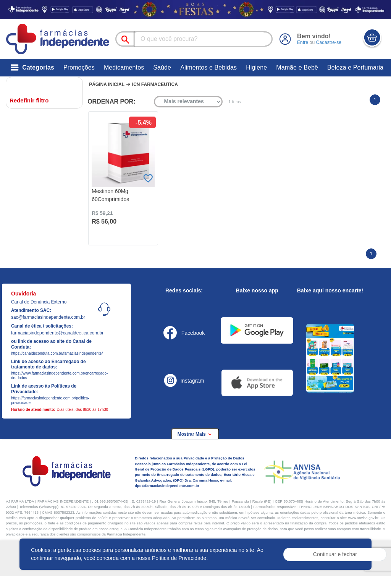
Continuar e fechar (335, 554)
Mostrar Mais (195, 434)
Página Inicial (106, 84)
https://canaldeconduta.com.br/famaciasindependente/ (56, 353)
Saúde (162, 67)
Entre (302, 42)
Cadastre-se (328, 42)
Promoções (79, 67)
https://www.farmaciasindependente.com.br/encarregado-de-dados (56, 375)
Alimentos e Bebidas (208, 67)
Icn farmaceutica (155, 84)
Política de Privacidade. (180, 558)
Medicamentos (124, 67)
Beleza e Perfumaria (355, 67)
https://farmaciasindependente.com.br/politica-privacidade (50, 400)
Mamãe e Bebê (297, 67)
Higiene (256, 67)
